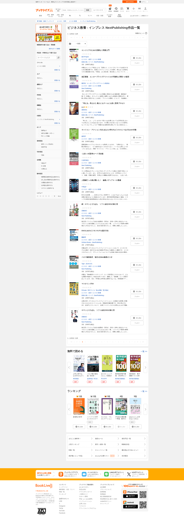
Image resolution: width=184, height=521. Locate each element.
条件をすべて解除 (54, 49)
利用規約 (103, 494)
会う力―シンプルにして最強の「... (106, 375)
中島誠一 (84, 187)
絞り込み (58, 10)
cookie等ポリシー (105, 501)
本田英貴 (76, 379)
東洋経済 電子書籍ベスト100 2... (135, 375)
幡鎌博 (84, 237)
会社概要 (103, 487)
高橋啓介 (84, 211)
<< (71, 37)
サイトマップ (104, 503)
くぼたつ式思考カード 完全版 (92, 154)
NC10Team (97, 379)
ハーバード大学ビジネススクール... (92, 419)
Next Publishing (86, 88)
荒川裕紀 (105, 290)
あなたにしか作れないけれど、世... (134, 419)
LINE (60, 501)
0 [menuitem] (54, 196)
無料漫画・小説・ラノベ (67, 489)
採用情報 (103, 492)
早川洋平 (104, 379)
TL (80, 15)
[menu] (54, 196)
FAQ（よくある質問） (86, 499)
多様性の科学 (77, 417)
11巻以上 (42, 169)
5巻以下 (42, 163)
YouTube (62, 510)
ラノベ (90, 15)
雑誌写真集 (119, 15)
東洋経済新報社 (120, 379)
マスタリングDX (88, 284)
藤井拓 (84, 83)
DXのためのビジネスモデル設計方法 (95, 231)
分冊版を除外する (45, 182)
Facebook (62, 513)
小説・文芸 (99, 15)
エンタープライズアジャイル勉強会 (98, 83)
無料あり (42, 130)
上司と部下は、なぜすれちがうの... (78, 375)
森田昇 (84, 136)
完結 (41, 155)
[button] (107, 33)
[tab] (48, 66)
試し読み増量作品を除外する (49, 180)
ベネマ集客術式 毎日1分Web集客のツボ (97, 257)
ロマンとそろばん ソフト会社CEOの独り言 (98, 310)
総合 (40, 15)
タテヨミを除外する (46, 188)
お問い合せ (82, 503)
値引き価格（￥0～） (46, 133)
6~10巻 (42, 166)
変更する (57, 70)
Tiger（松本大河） (87, 264)
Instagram (62, 506)
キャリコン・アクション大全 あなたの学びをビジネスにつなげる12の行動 (109, 130)
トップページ (63, 487)
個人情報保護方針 (105, 496)
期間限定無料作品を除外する (49, 177)
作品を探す (82, 489)
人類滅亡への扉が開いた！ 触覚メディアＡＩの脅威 (101, 180)
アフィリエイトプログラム (87, 508)
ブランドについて (105, 489)
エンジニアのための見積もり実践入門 (95, 50)
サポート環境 (83, 496)
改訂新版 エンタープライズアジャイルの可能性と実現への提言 (105, 77)
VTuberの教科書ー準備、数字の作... (120, 419)
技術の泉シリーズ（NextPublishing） (93, 62)
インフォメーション (85, 501)
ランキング (62, 494)
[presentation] (37, 196)
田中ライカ (91, 290)
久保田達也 (85, 160)
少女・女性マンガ (60, 15)
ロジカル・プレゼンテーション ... (106, 419)
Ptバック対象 (44, 136)
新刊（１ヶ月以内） (46, 144)
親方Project (85, 57)
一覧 (144, 351)
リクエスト (82, 506)
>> (143, 37)
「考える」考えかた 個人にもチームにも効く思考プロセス (103, 103)
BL (70, 15)
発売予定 (42, 147)
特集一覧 (62, 492)
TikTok (61, 508)
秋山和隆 (99, 290)
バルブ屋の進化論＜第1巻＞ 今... (92, 375)
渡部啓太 (84, 110)
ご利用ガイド (144, 15)
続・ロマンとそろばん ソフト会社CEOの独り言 (100, 204)
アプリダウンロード (85, 492)
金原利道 (90, 379)
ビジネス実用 (109, 15)
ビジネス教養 (97, 59)
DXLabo (84, 290)
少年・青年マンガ (50, 15)
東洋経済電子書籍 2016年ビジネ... (120, 375)
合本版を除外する (45, 185)
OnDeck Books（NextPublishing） (92, 242)
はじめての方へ (134, 15)
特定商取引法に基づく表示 (108, 499)
